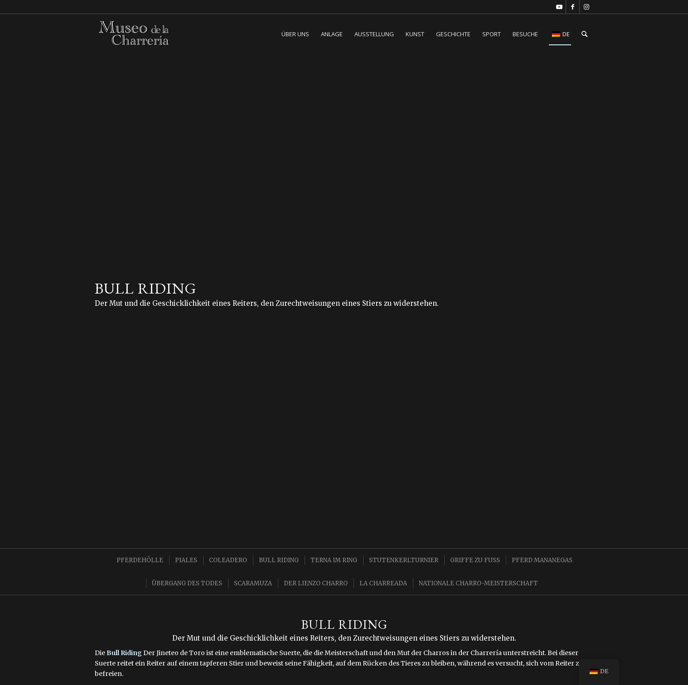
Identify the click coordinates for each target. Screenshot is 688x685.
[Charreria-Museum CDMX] (134, 34)
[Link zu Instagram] (586, 7)
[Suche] (584, 34)
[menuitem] (295, 34)
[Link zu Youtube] (559, 7)
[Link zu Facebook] (572, 7)
